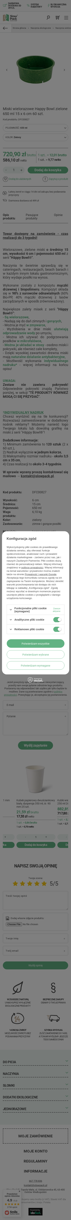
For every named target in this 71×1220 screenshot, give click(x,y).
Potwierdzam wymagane (35, 665)
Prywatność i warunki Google (40, 574)
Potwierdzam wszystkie (35, 643)
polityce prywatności (32, 567)
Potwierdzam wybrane (35, 654)
